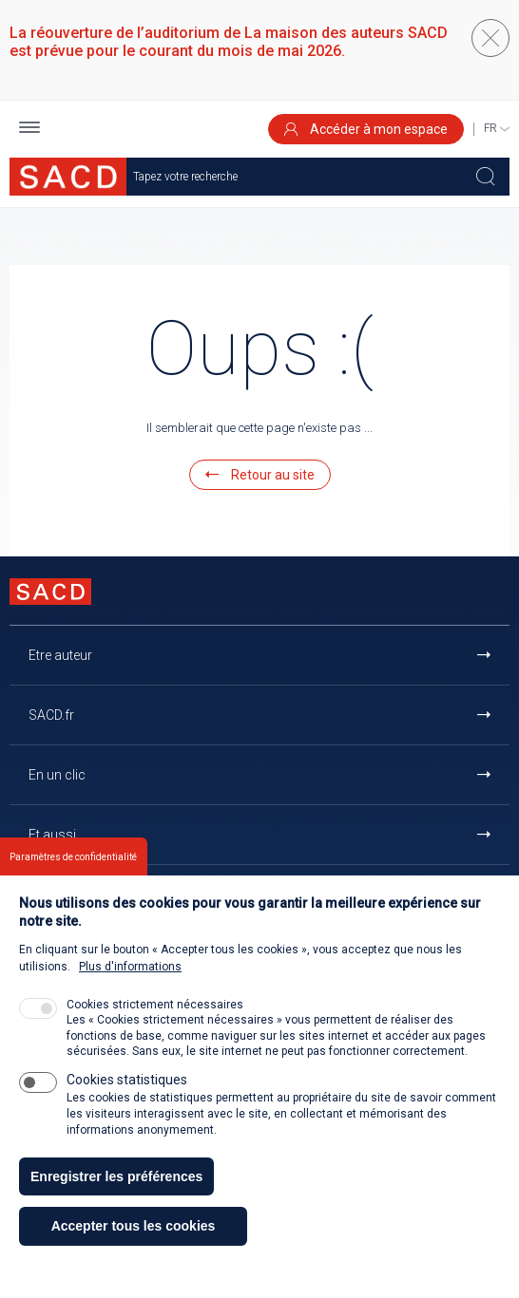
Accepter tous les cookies (133, 1252)
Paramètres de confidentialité (73, 882)
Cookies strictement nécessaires (155, 1031)
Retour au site (260, 474)
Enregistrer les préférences (116, 1202)
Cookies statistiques (127, 1106)
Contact (52, 894)
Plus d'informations (130, 993)
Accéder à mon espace (366, 129)
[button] (29, 129)
